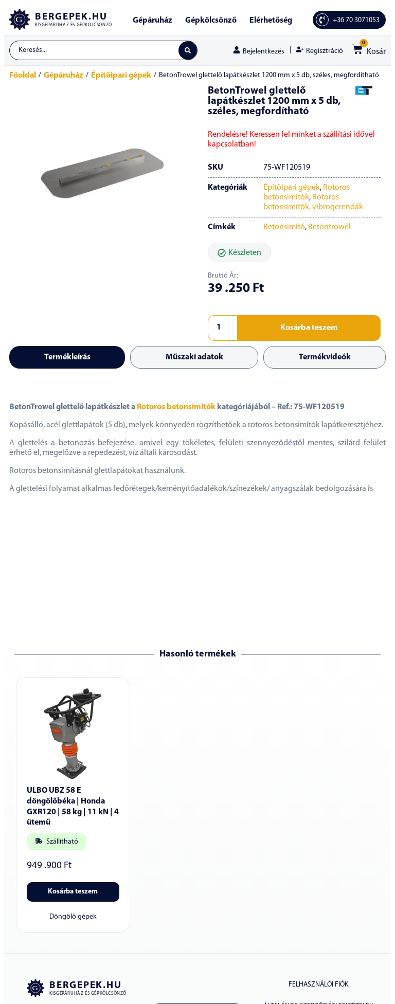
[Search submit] (187, 51)
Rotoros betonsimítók (176, 408)
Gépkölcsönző (211, 20)
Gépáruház (152, 20)
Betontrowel (329, 228)
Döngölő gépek (73, 918)
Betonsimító (284, 228)
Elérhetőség (270, 20)
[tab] (67, 358)
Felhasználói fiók (318, 986)
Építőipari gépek (121, 76)
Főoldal (22, 76)
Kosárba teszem (309, 329)
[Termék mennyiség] (223, 329)
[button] (239, 253)
